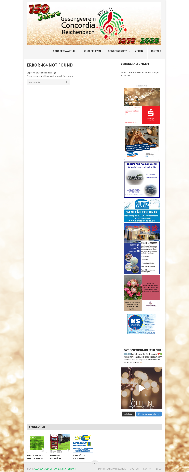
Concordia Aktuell (65, 51)
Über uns (135, 469)
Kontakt (155, 51)
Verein (139, 51)
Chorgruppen (92, 51)
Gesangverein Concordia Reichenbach (55, 469)
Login (159, 469)
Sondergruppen (117, 51)
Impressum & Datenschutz (112, 469)
